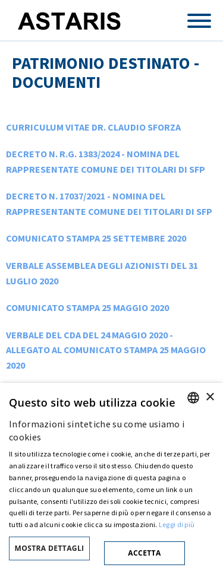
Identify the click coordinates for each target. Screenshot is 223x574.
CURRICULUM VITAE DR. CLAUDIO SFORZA (93, 127)
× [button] (209, 397)
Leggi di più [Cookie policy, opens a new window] (177, 524)
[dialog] (111, 478)
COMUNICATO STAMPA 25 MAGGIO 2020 (87, 307)
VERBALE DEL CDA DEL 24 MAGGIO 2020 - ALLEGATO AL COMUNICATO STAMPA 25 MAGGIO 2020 (106, 350)
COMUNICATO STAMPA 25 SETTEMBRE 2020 (96, 238)
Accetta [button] (144, 553)
